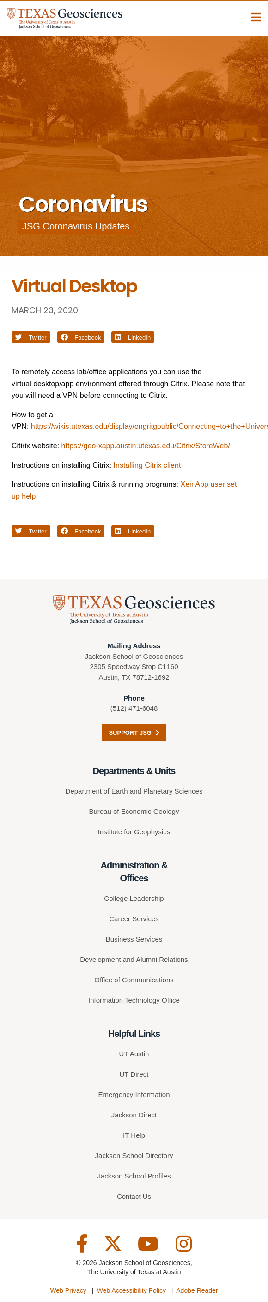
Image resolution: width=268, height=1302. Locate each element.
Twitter (31, 337)
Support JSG (134, 732)
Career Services (134, 919)
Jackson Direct (134, 1115)
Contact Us (134, 1196)
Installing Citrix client (147, 465)
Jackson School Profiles (134, 1176)
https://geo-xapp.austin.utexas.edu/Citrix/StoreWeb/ (145, 446)
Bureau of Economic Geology (134, 811)
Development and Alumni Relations (134, 959)
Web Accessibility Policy (131, 1290)
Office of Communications (133, 980)
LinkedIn (133, 337)
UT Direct (133, 1074)
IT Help (134, 1135)
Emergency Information (134, 1094)
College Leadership (134, 898)
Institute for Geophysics (134, 832)
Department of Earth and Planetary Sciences (134, 791)
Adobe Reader (197, 1290)
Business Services (134, 939)
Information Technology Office (134, 1000)
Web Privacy (68, 1290)
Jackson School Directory (134, 1155)
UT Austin (134, 1054)
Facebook (81, 337)
